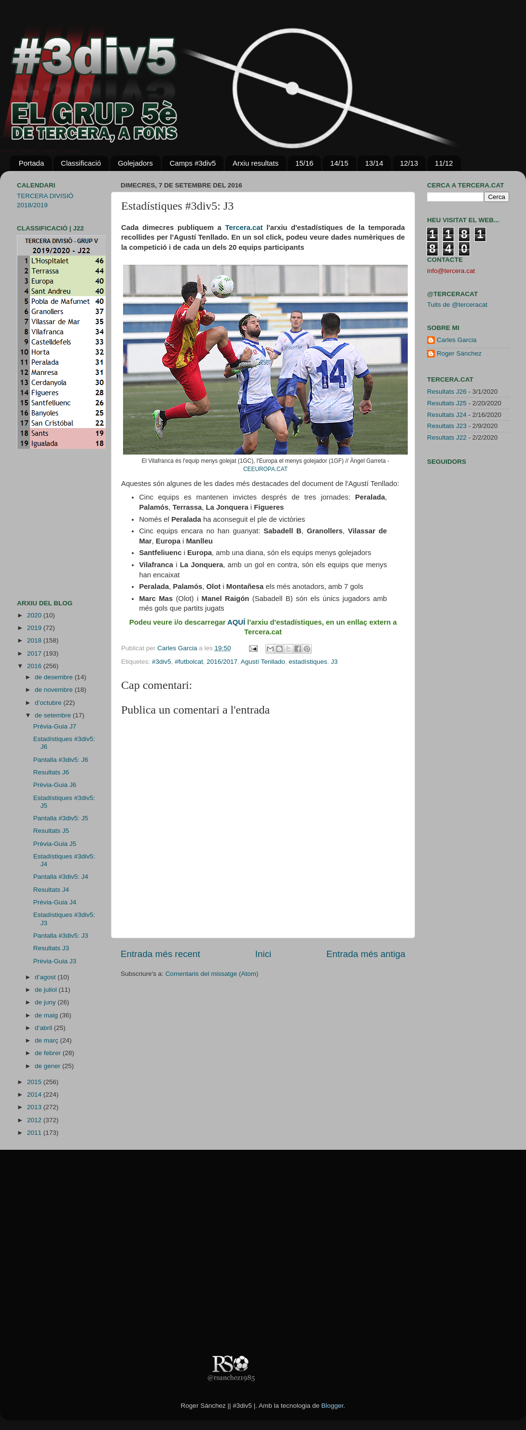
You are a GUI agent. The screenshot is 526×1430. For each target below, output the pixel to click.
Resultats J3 (51, 948)
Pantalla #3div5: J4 (60, 876)
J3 (334, 661)
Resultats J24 (447, 414)
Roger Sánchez (459, 353)
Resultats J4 (51, 889)
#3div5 (161, 661)
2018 (35, 640)
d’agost (46, 977)
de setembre (54, 715)
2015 (35, 1082)
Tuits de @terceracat (457, 304)
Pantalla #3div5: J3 (60, 935)
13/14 (374, 163)
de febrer (49, 1053)
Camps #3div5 (192, 163)
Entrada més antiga (365, 954)
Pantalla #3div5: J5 (60, 818)
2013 (35, 1107)
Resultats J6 (51, 772)
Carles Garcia (178, 648)
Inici (263, 954)
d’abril (44, 1027)
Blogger (332, 1405)
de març (47, 1040)
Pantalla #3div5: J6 (60, 759)
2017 (35, 653)
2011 (35, 1132)
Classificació (81, 163)
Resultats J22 (447, 437)
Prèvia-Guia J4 (54, 902)
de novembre (55, 689)
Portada (31, 163)
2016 (35, 666)
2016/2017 (222, 661)
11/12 (444, 163)
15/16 (304, 163)
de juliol (47, 989)
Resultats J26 (447, 391)
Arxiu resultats (255, 163)
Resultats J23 (447, 425)
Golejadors (135, 163)
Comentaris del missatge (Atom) (212, 973)
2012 (35, 1120)
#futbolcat (189, 661)
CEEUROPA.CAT (265, 469)
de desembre (55, 677)
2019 (35, 627)
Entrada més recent (160, 954)
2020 (35, 615)
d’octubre (49, 702)
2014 (35, 1094)
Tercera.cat (244, 227)
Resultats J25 (447, 403)
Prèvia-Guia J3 (54, 961)
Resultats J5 (51, 830)
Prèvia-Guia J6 (54, 784)
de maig (47, 1015)
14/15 (339, 163)
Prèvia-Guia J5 (54, 843)
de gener (48, 1066)
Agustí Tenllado (263, 661)
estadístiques (308, 661)
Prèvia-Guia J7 (54, 726)
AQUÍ (236, 622)
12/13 (409, 163)
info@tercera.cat (451, 270)
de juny (46, 1002)
